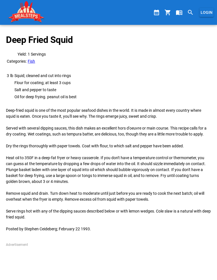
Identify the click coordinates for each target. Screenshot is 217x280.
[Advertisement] (108, 261)
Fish (31, 61)
